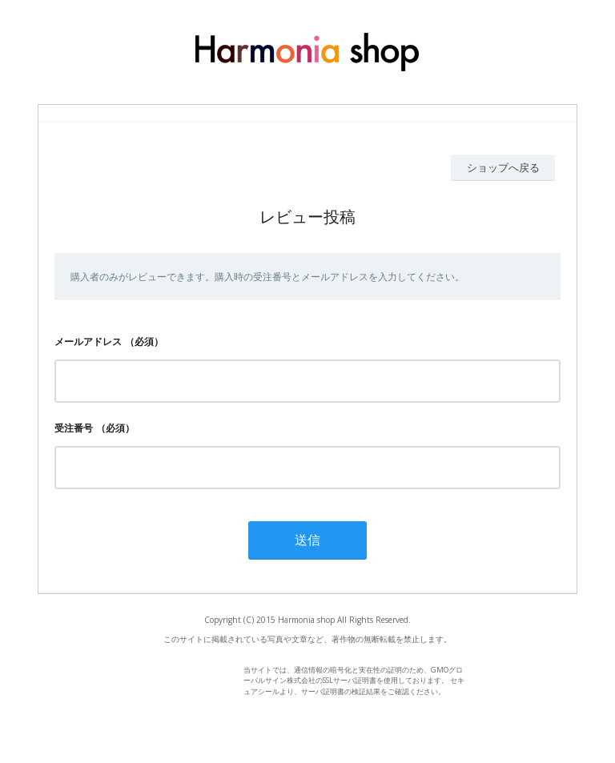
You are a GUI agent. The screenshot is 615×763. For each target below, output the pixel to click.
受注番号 (73, 428)
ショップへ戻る (503, 167)
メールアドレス (88, 341)
